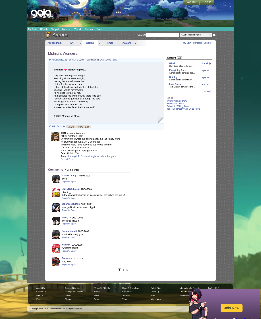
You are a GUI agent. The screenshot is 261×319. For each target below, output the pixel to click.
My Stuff (187, 43)
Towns (96, 299)
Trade (124, 299)
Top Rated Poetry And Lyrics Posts (183, 109)
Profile (39, 299)
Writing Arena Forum (177, 101)
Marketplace (185, 295)
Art (72, 42)
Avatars (126, 42)
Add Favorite (58, 126)
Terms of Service (72, 288)
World (77, 29)
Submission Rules (175, 103)
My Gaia (32, 29)
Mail (153, 295)
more (81, 43)
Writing (90, 42)
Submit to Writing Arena (178, 106)
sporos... (206, 70)
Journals (126, 295)
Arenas (97, 292)
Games (89, 29)
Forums (66, 29)
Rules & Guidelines (130, 288)
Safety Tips (156, 288)
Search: (142, 35)
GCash (44, 29)
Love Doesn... (176, 84)
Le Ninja (206, 63)
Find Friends (185, 292)
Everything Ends (178, 70)
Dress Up (155, 292)
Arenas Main (54, 42)
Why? (172, 63)
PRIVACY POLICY (102, 288)
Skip (115, 60)
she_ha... (206, 84)
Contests (197, 43)
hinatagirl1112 (59, 60)
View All (207, 91)
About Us (40, 288)
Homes (109, 42)
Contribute (127, 292)
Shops (55, 29)
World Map (156, 299)
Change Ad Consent (74, 292)
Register (191, 2)
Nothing (173, 77)
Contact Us (41, 292)
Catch (100, 29)
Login (207, 2)
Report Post (67, 159)
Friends (39, 295)
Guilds (96, 295)
